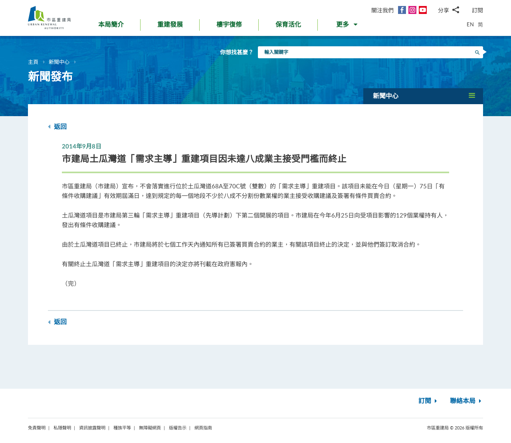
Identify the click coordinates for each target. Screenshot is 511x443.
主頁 (33, 61)
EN (470, 24)
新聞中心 (59, 61)
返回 (57, 126)
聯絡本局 (466, 401)
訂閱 (477, 10)
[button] (347, 26)
